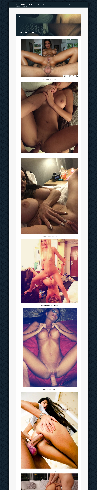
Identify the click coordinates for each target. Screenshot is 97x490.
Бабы (39, 5)
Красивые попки (54, 5)
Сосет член (64, 5)
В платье (71, 5)
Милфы (45, 5)
